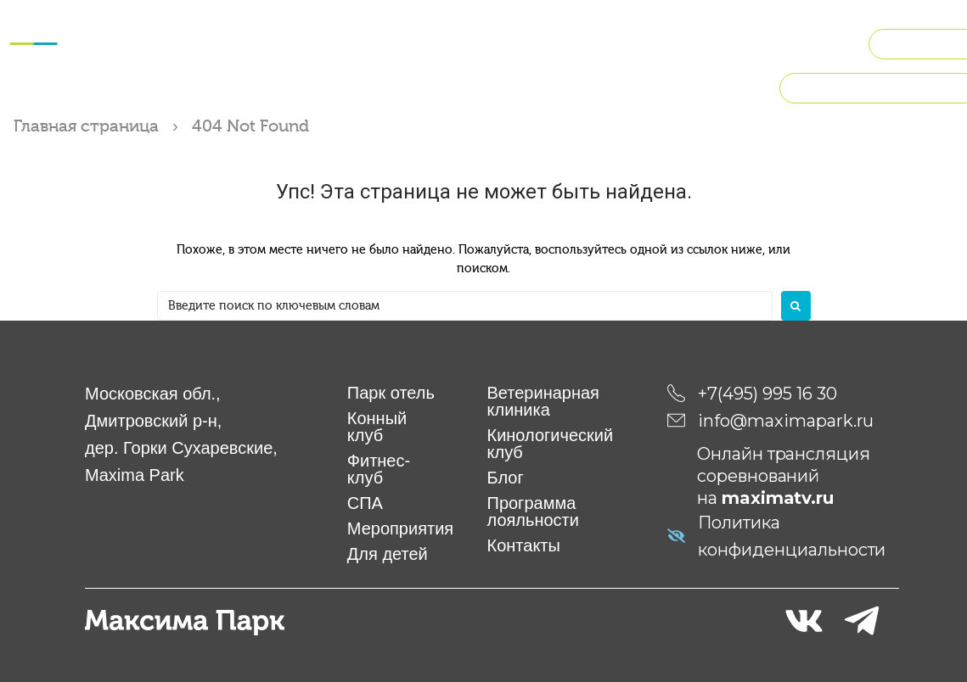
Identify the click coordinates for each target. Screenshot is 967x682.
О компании (610, 61)
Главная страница (86, 125)
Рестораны (503, 61)
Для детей (635, 20)
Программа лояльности (533, 510)
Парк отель (391, 392)
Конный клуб (276, 20)
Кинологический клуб (372, 61)
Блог (505, 476)
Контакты (523, 544)
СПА (455, 20)
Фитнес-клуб (381, 20)
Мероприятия (533, 20)
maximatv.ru (778, 497)
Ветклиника (730, 20)
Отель (195, 20)
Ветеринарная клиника (543, 400)
